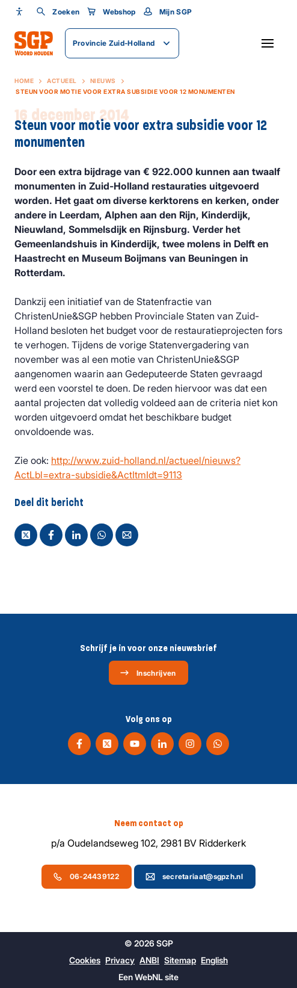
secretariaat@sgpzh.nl (194, 876)
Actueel (62, 80)
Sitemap (180, 960)
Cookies (84, 960)
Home (24, 80)
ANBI (149, 960)
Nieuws (103, 80)
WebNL (149, 977)
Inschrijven (148, 673)
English (214, 960)
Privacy (120, 960)
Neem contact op (148, 823)
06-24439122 (86, 876)
